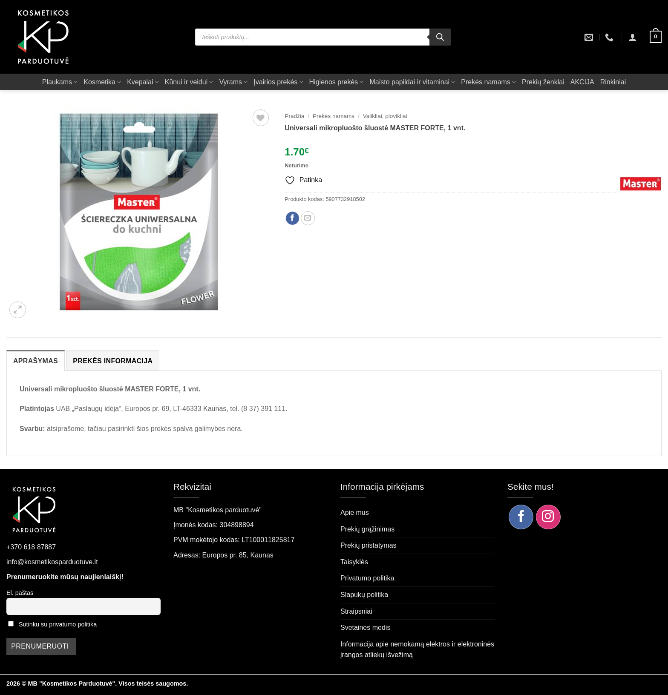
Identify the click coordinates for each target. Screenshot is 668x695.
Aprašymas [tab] (35, 361)
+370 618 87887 (31, 547)
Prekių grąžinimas (367, 529)
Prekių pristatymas (368, 545)
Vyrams (233, 82)
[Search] (440, 37)
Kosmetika (102, 82)
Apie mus (354, 512)
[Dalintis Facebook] (292, 218)
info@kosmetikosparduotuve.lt (52, 562)
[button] (632, 37)
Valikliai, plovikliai (385, 116)
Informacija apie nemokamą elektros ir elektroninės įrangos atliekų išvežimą (417, 649)
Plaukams (60, 82)
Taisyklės (354, 562)
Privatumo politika (367, 578)
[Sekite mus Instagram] (548, 517)
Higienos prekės (336, 82)
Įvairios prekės (278, 82)
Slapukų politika (364, 594)
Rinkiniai (613, 82)
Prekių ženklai (543, 82)
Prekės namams (488, 82)
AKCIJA (582, 82)
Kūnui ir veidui (189, 82)
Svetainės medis (365, 627)
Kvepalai (143, 82)
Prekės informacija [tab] (113, 361)
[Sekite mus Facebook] (521, 517)
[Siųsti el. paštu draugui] (308, 218)
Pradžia (294, 116)
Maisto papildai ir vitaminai (412, 82)
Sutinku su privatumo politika (58, 624)
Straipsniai (356, 611)
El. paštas (19, 592)
